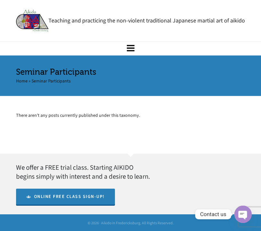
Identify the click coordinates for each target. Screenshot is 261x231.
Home (22, 81)
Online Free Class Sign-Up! (65, 196)
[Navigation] (130, 48)
